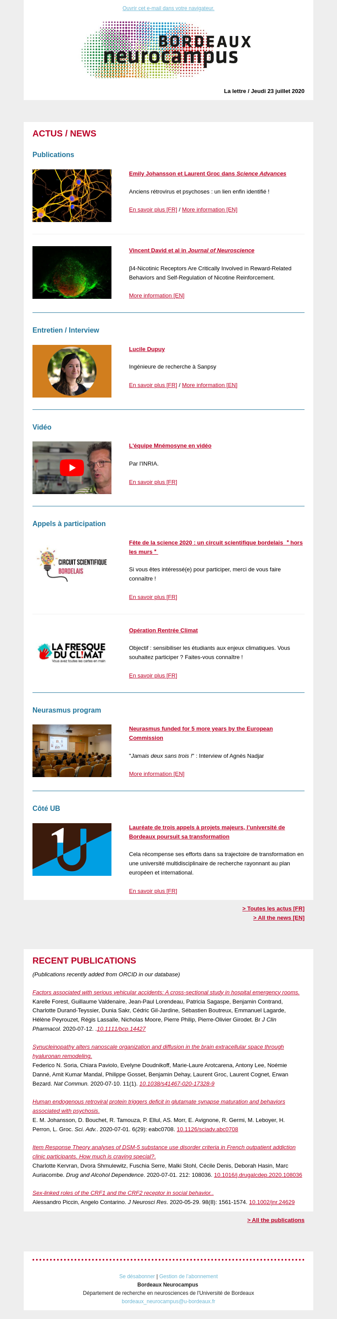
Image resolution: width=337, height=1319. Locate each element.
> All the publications (276, 1220)
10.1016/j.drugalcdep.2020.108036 (258, 1175)
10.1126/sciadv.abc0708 (207, 1129)
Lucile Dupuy (147, 349)
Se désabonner (137, 1276)
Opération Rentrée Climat (163, 630)
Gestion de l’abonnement (188, 1276)
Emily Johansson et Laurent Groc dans (208, 173)
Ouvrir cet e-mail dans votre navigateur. (168, 8)
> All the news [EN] (279, 917)
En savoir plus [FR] (153, 209)
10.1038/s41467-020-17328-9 (177, 1083)
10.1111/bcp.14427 (121, 1028)
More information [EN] (209, 209)
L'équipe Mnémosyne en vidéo (170, 445)
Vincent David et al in (192, 250)
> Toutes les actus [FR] (273, 908)
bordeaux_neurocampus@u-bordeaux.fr (168, 1301)
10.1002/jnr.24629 (272, 1202)
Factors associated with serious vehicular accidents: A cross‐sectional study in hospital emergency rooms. (166, 992)
